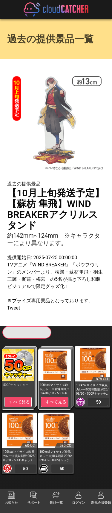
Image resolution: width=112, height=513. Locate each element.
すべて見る (19, 401)
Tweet (13, 308)
